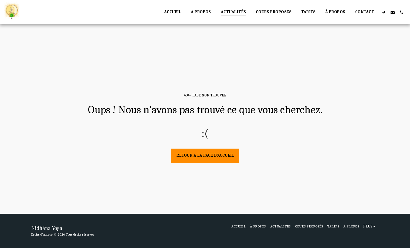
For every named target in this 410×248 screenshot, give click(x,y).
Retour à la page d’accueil (205, 155)
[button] (383, 12)
